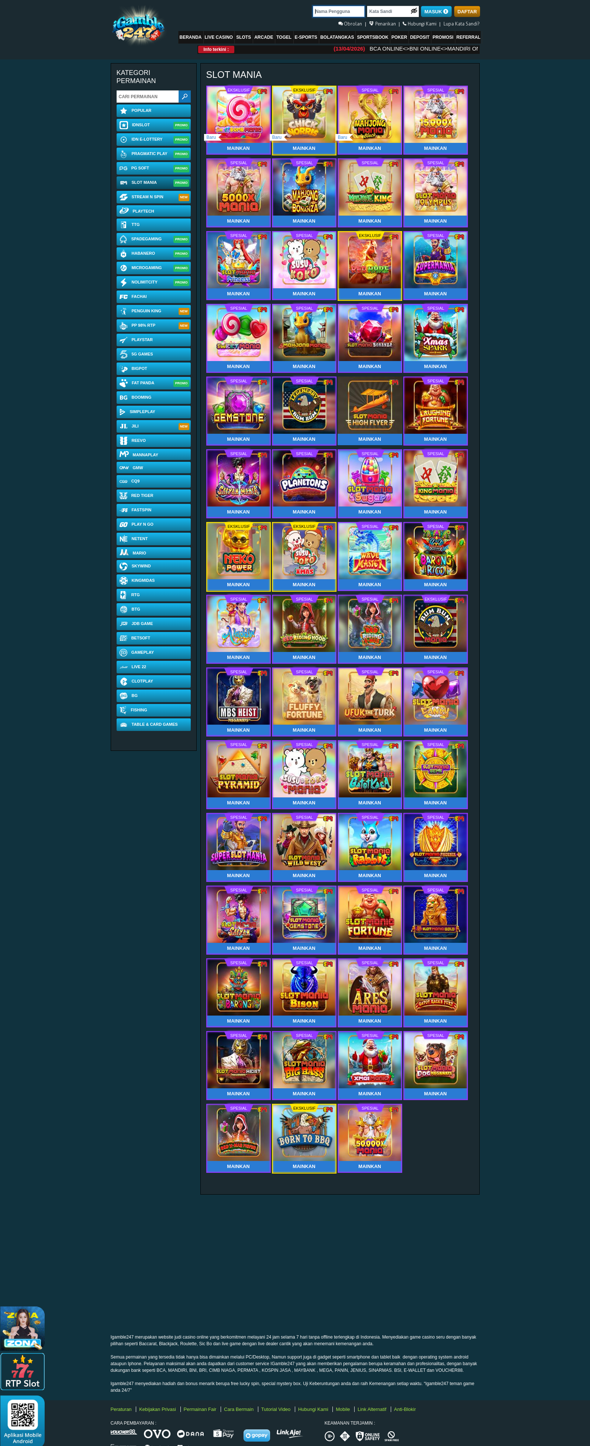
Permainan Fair (201, 1409)
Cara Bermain (239, 1409)
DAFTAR (467, 11)
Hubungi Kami (313, 1409)
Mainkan (369, 439)
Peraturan (122, 1409)
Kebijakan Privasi (158, 1409)
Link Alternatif (373, 1409)
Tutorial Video (276, 1409)
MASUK (436, 11)
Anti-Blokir (405, 1409)
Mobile (343, 1409)
